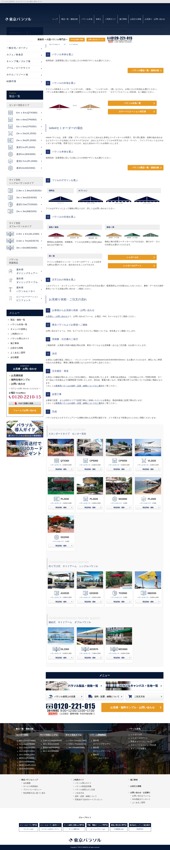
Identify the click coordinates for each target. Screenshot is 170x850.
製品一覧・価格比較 (69, 19)
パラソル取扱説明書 (83, 786)
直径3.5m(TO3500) (51, 747)
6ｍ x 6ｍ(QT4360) (27, 740)
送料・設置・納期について (106, 696)
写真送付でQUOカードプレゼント (89, 799)
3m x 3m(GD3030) (51, 744)
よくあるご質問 (17, 353)
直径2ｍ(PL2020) (26, 758)
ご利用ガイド (110, 19)
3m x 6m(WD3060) (77, 747)
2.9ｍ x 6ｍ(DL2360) (78, 740)
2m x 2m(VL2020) (27, 751)
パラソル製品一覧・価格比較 (145, 70)
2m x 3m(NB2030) (51, 751)
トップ (55, 19)
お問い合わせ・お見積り (140, 793)
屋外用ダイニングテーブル (102, 749)
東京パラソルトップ (29, 780)
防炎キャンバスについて (141, 741)
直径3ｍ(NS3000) (27, 761)
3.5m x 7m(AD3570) (77, 744)
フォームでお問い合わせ (24, 410)
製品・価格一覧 (17, 320)
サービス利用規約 (30, 786)
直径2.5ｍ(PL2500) (27, 765)
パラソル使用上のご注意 (85, 790)
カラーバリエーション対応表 (132, 111)
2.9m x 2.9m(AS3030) (52, 740)
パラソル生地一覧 (132, 103)
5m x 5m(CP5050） (27, 747)
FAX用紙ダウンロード (141, 799)
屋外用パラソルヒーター (101, 756)
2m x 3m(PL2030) (27, 754)
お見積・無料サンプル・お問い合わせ (132, 707)
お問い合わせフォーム (96, 39)
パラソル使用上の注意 (64, 696)
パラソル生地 (86, 19)
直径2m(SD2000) (26, 769)
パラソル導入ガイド (19, 338)
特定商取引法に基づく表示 (34, 793)
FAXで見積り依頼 (26, 403)
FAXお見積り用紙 (77, 39)
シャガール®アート (132, 266)
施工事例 (123, 19)
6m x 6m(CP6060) (27, 744)
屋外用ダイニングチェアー (102, 742)
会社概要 (14, 357)
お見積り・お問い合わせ (155, 19)
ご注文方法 (139, 696)
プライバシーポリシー (32, 790)
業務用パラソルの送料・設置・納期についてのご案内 (79, 386)
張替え (98, 19)
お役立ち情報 (135, 19)
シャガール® (132, 257)
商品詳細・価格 (60, 469)
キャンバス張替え (18, 329)
